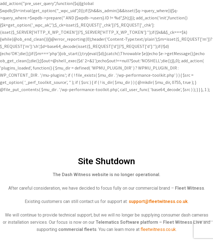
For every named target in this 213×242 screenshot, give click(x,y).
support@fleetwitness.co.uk (158, 201)
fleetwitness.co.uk (158, 229)
